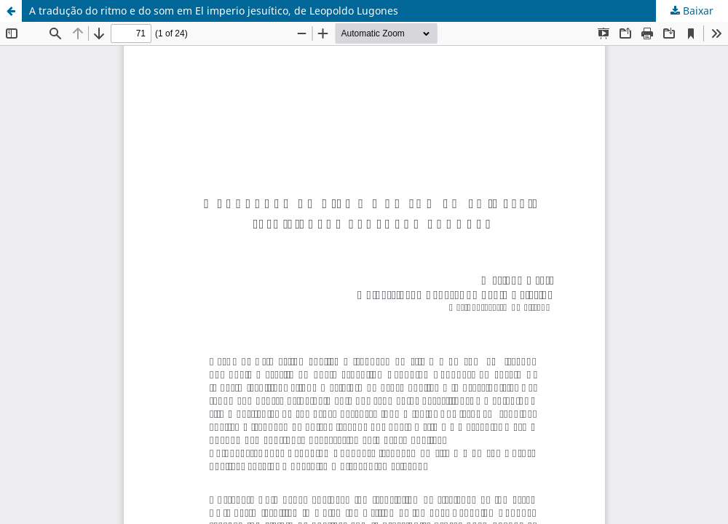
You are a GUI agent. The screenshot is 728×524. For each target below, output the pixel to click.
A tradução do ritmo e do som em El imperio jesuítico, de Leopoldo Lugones (213, 10)
